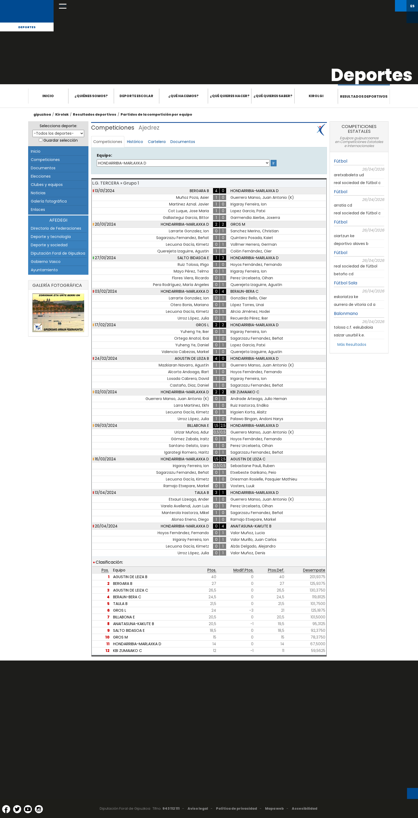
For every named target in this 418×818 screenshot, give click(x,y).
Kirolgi (316, 96)
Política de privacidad (236, 808)
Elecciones (41, 176)
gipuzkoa (42, 114)
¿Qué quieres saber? (272, 96)
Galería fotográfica (49, 201)
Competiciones (45, 159)
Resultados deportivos (363, 96)
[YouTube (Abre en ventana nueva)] (28, 809)
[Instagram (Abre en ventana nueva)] (39, 809)
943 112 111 (171, 808)
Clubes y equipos (47, 184)
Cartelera (157, 141)
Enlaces (38, 209)
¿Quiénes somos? (91, 96)
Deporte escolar (136, 96)
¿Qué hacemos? (183, 96)
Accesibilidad (304, 808)
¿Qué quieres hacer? (229, 96)
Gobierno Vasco (46, 261)
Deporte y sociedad (49, 245)
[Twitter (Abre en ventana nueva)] (17, 809)
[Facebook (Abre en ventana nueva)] (6, 809)
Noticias (38, 193)
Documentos (43, 168)
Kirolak (62, 114)
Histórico (135, 141)
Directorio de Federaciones (56, 228)
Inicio (48, 96)
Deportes (27, 27)
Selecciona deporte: (58, 126)
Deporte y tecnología (51, 236)
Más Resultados (351, 344)
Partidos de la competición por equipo (156, 114)
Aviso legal (198, 808)
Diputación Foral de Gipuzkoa (58, 253)
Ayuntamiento (44, 270)
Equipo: (104, 155)
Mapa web (274, 808)
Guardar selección (60, 140)
